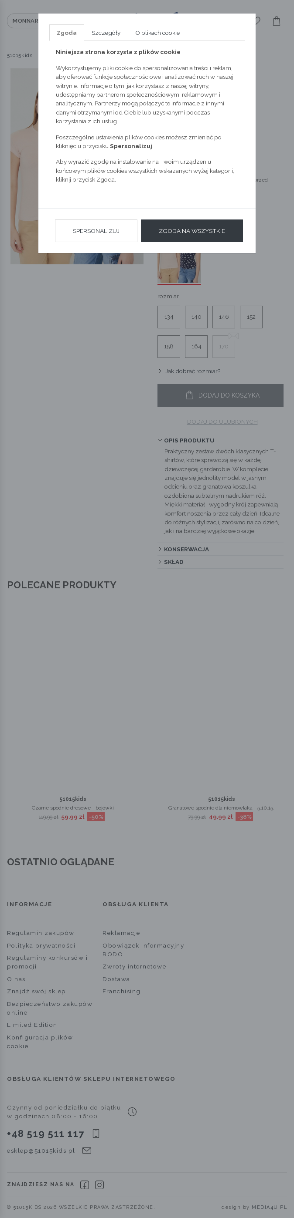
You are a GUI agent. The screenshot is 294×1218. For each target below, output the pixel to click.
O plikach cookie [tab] (157, 32)
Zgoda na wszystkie (192, 230)
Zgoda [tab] (67, 32)
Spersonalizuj (96, 230)
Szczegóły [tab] (106, 32)
